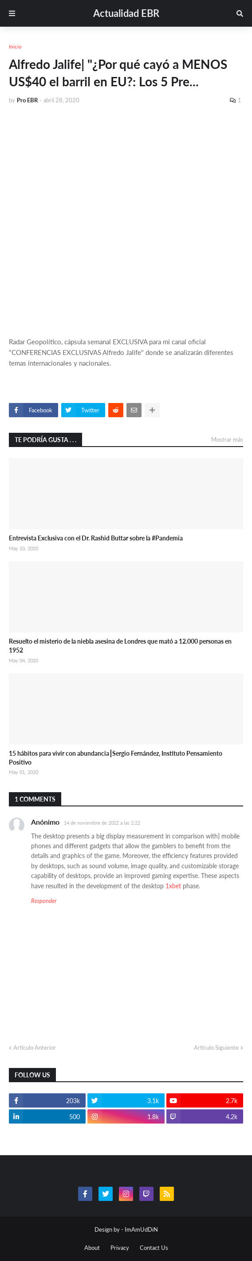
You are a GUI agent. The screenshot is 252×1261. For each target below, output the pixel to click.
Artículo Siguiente (216, 1047)
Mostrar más (227, 439)
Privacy (119, 1247)
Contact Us (154, 1247)
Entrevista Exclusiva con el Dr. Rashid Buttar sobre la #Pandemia (96, 538)
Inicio (15, 46)
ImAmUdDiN (141, 1229)
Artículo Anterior (34, 1047)
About (92, 1247)
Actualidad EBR (126, 13)
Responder (43, 900)
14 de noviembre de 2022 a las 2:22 (102, 823)
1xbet (173, 886)
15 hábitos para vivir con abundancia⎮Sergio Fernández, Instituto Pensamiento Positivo (115, 757)
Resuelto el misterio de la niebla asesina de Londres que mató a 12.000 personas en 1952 (120, 645)
